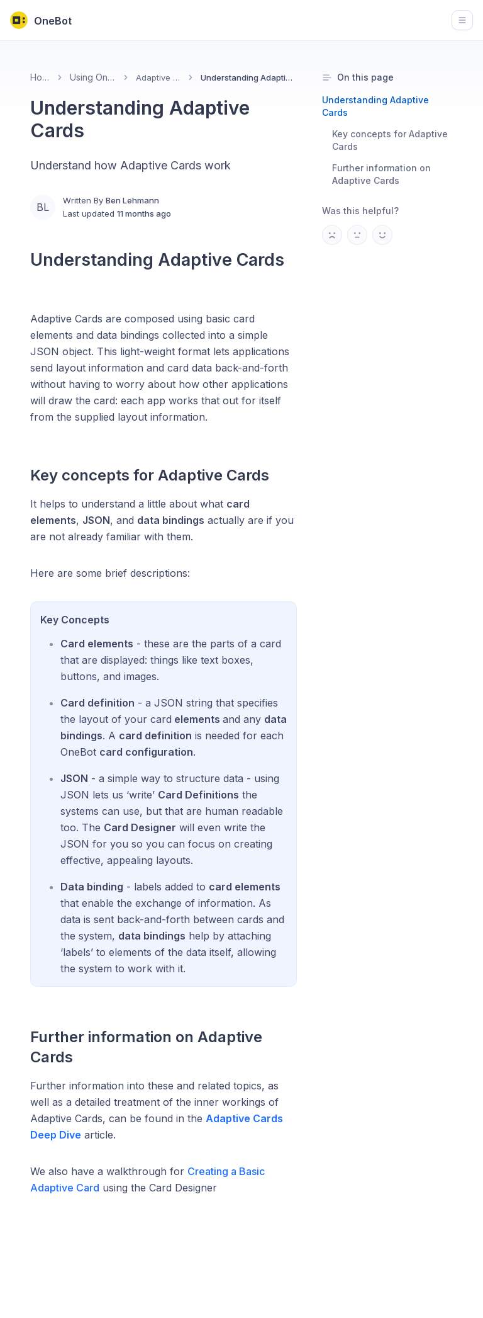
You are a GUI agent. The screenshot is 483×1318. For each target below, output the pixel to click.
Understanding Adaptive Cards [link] (249, 77)
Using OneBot (93, 77)
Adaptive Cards (159, 77)
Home (40, 77)
